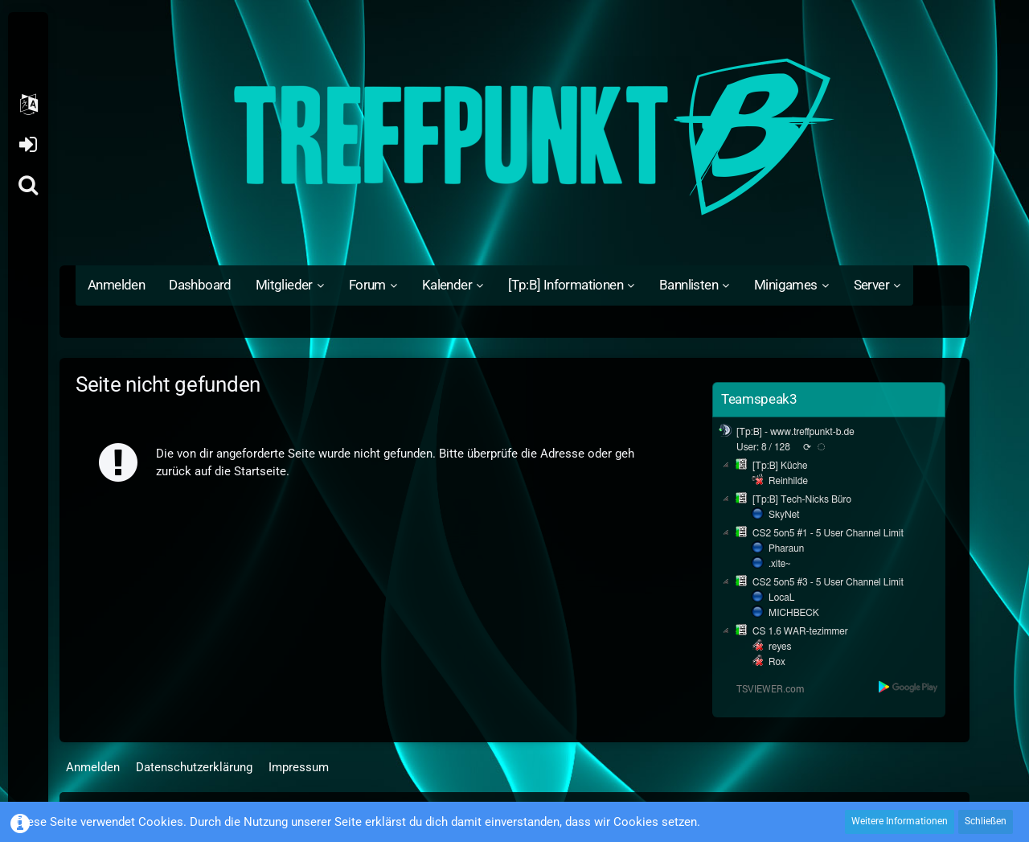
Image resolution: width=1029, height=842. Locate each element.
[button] (28, 104)
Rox (777, 662)
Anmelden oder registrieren (27, 145)
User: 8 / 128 (763, 447)
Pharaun (786, 548)
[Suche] (28, 185)
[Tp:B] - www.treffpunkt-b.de (795, 432)
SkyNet (784, 515)
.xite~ (779, 564)
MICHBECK (794, 613)
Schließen (985, 821)
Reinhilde (788, 481)
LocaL (782, 597)
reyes (780, 646)
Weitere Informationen (899, 821)
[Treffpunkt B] (514, 136)
